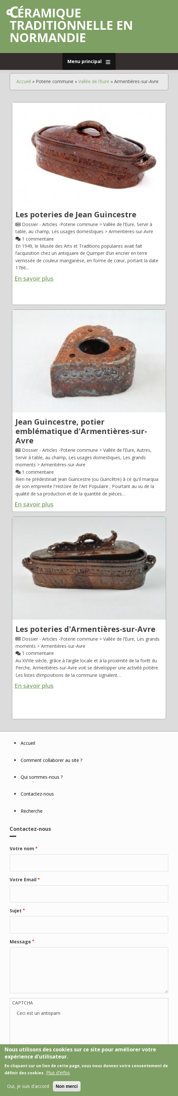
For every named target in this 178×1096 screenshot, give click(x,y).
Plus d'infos (58, 1072)
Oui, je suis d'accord (28, 1086)
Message (20, 942)
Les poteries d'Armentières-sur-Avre (85, 629)
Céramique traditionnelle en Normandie (71, 24)
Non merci (67, 1086)
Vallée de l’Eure (93, 81)
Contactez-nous (37, 794)
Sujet (16, 910)
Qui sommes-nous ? (42, 777)
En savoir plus (34, 278)
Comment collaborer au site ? (51, 760)
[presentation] (66, 1029)
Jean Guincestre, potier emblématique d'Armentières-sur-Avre (81, 431)
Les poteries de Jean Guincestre (75, 214)
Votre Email (23, 879)
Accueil (23, 81)
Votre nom (22, 848)
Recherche (32, 811)
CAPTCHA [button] (22, 1003)
